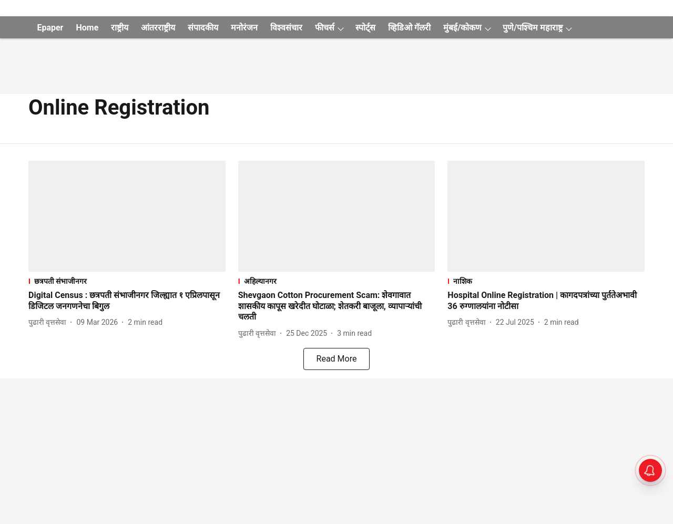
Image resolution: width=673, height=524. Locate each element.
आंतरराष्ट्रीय (158, 28)
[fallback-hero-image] (127, 216)
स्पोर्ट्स (365, 28)
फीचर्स (324, 28)
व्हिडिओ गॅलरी (409, 28)
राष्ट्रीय (119, 28)
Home (87, 28)
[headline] (127, 301)
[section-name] (127, 281)
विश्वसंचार (286, 28)
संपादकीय (203, 28)
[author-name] (49, 322)
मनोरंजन (244, 28)
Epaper (50, 28)
